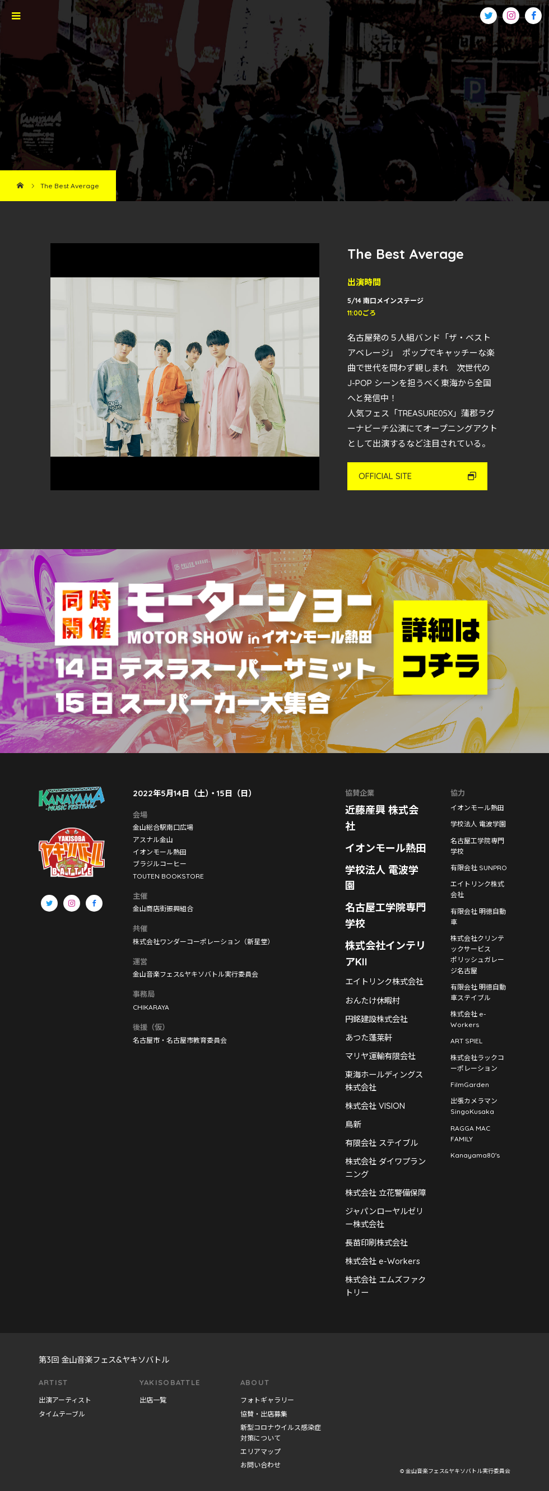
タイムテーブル (62, 1414)
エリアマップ (260, 1451)
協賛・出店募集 (263, 1414)
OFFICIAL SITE (385, 476)
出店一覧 (152, 1400)
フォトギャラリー (267, 1400)
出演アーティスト (65, 1400)
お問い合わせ (260, 1465)
